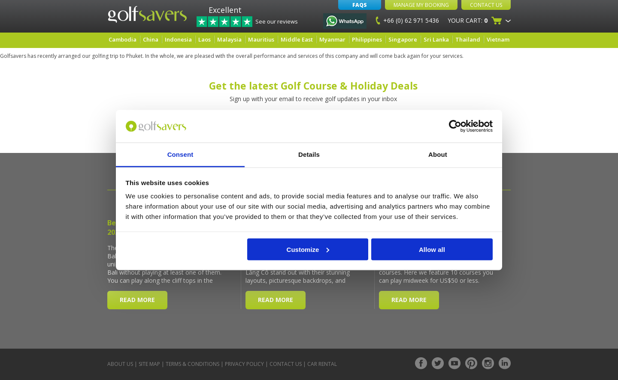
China (150, 39)
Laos (204, 39)
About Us (120, 364)
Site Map (149, 364)
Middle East (297, 39)
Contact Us (486, 5)
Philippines (367, 39)
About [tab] (437, 154)
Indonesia (178, 39)
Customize (308, 249)
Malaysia (229, 39)
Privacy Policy (244, 364)
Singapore (402, 39)
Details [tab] (309, 154)
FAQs (359, 5)
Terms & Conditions (192, 364)
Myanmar (332, 39)
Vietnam (498, 39)
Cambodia (122, 39)
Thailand (467, 39)
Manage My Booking (421, 5)
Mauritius (261, 39)
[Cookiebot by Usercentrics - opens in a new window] (455, 126)
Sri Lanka (436, 39)
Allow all (432, 249)
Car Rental (322, 364)
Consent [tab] (180, 154)
